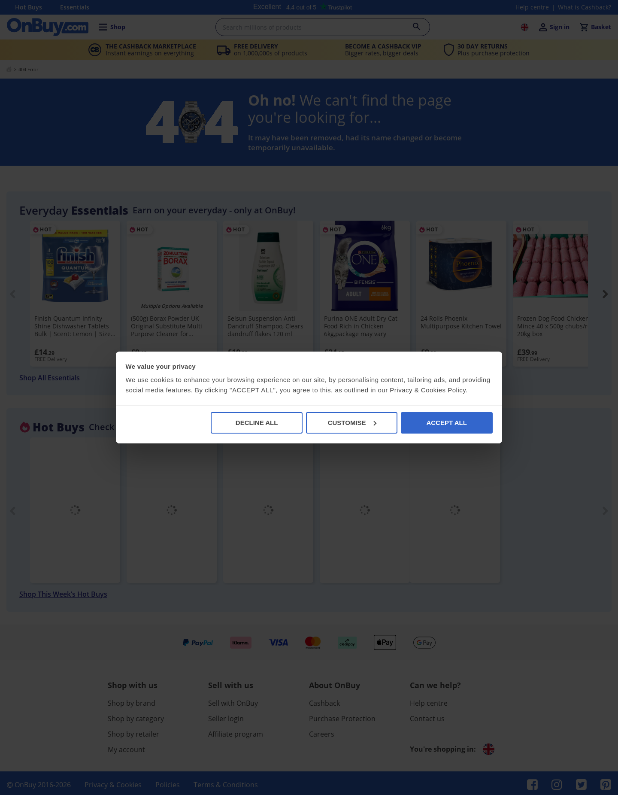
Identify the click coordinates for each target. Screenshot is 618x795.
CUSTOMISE (352, 422)
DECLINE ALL (257, 422)
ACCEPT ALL (446, 422)
